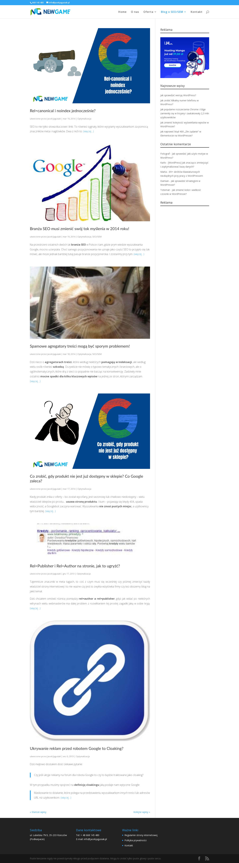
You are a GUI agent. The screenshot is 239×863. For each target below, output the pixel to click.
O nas (135, 12)
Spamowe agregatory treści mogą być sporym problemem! (80, 346)
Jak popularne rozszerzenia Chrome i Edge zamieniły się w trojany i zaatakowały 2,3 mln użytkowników (184, 113)
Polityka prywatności (135, 840)
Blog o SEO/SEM (172, 12)
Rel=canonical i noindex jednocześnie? (63, 110)
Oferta (148, 12)
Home (122, 12)
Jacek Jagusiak (54, 118)
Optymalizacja (84, 118)
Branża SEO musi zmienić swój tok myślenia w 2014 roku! (79, 228)
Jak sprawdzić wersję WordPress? (178, 95)
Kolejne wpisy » (141, 812)
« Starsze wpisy (38, 812)
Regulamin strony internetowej (141, 835)
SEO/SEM (97, 236)
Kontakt (196, 12)
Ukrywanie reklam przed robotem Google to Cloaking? (76, 748)
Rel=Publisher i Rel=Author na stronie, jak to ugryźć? (75, 566)
